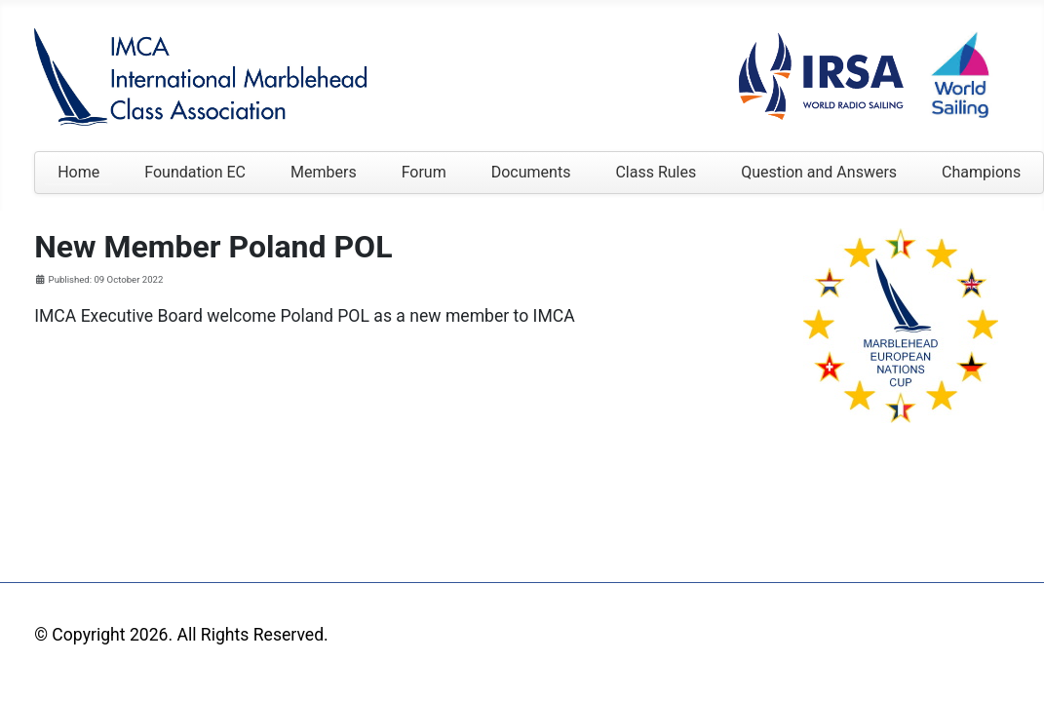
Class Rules (655, 172)
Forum (424, 172)
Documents (531, 172)
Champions (981, 172)
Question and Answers (819, 172)
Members (323, 172)
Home (78, 172)
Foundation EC (195, 172)
